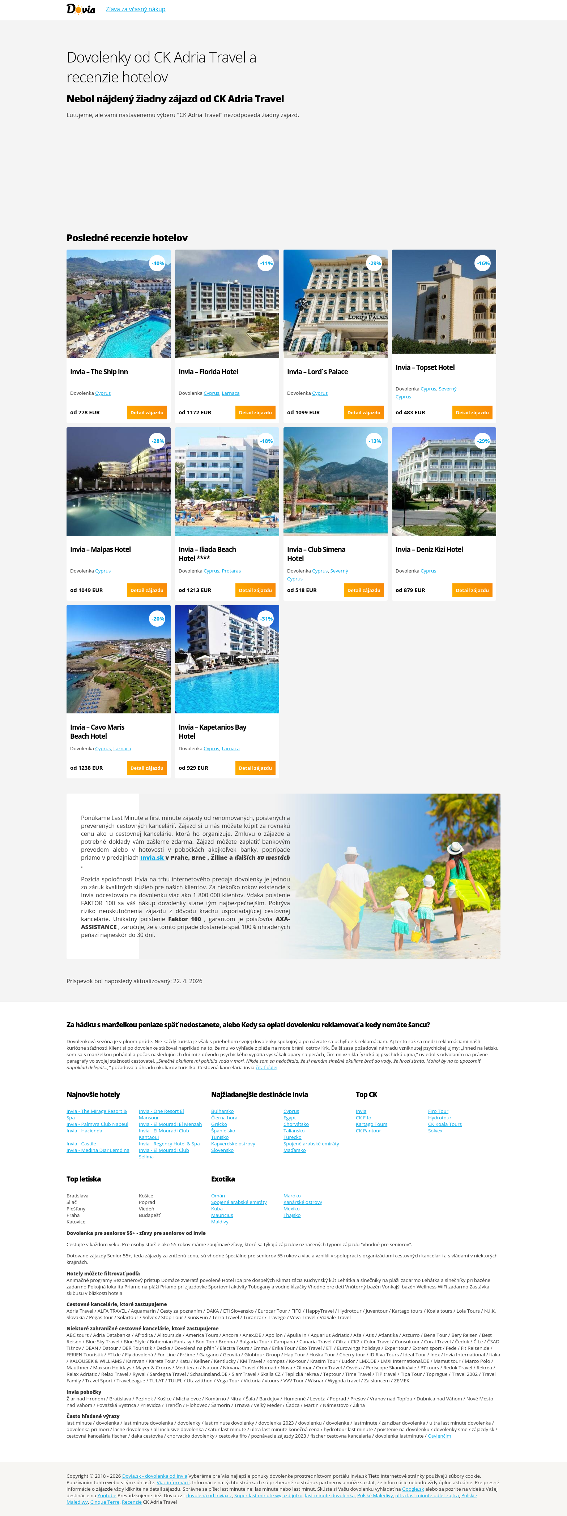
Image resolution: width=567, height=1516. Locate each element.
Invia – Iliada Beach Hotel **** (207, 554)
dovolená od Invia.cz (209, 1495)
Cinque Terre (104, 1502)
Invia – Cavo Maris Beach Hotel (97, 731)
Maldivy (220, 1221)
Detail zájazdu (147, 412)
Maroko (292, 1195)
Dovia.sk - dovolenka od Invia (154, 1476)
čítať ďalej (266, 1067)
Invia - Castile (81, 1143)
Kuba (217, 1208)
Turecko (293, 1137)
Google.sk (413, 1489)
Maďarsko (295, 1150)
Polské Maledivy (375, 1495)
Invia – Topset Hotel (425, 367)
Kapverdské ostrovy (233, 1143)
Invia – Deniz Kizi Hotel (429, 549)
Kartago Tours (371, 1124)
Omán (218, 1195)
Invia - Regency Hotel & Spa (169, 1143)
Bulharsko (222, 1111)
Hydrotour (440, 1117)
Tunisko (220, 1137)
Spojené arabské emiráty (311, 1143)
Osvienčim (439, 1436)
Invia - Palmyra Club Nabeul (97, 1124)
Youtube (106, 1495)
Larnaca (230, 393)
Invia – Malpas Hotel (100, 549)
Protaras (231, 570)
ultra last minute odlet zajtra (427, 1495)
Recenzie (132, 1502)
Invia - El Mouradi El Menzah (170, 1124)
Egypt (290, 1117)
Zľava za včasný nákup (136, 9)
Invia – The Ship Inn (99, 371)
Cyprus (103, 393)
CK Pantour (368, 1130)
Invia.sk (152, 857)
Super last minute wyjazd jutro (268, 1495)
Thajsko (292, 1215)
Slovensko (222, 1150)
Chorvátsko (296, 1124)
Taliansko (294, 1130)
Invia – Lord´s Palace (317, 371)
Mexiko (292, 1208)
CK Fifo (363, 1117)
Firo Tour (438, 1111)
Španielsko (223, 1130)
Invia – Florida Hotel (208, 371)
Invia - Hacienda (84, 1130)
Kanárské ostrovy (303, 1202)
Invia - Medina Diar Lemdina (98, 1150)
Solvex (435, 1130)
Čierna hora (224, 1117)
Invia (361, 1111)
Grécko (219, 1124)
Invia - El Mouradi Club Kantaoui (164, 1133)
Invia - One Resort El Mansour (161, 1114)
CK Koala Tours (445, 1124)
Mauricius (222, 1215)
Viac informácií (173, 1482)
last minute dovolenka (329, 1495)
